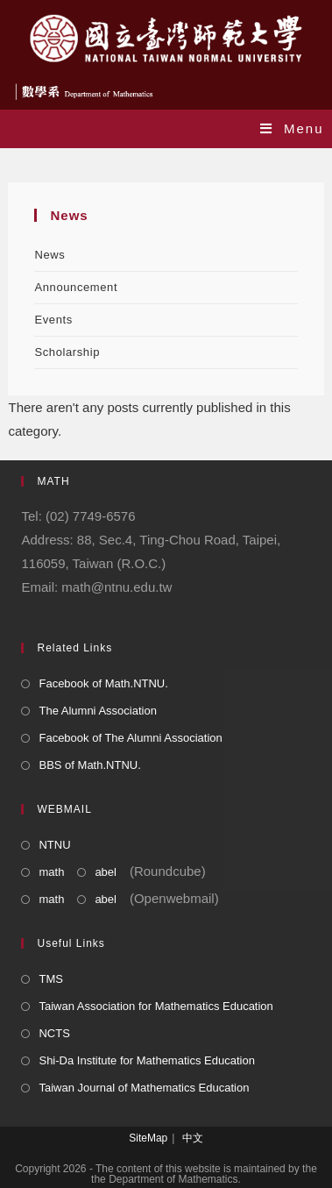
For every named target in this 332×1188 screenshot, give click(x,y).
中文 (192, 1138)
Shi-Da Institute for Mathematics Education (146, 1060)
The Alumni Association (97, 710)
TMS (50, 978)
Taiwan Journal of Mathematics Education (144, 1087)
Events (53, 319)
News (49, 254)
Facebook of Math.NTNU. (103, 683)
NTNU (54, 844)
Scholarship (67, 352)
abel (106, 872)
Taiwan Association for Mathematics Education (155, 1006)
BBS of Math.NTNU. (89, 765)
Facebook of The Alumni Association (130, 737)
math (51, 872)
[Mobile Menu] (292, 128)
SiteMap (148, 1138)
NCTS (54, 1033)
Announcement (75, 287)
